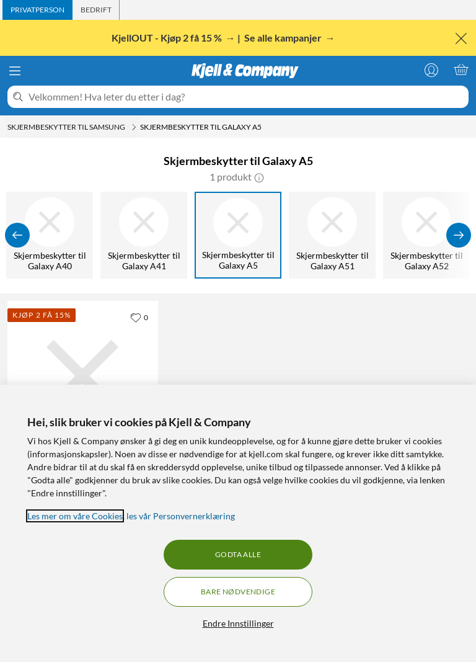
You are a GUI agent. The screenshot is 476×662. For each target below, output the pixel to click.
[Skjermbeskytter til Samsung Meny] (134, 127)
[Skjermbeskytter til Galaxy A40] (49, 235)
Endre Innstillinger (238, 623)
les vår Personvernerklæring (180, 516)
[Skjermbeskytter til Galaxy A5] (238, 235)
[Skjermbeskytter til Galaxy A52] (426, 235)
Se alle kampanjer (284, 37)
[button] (259, 176)
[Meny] (15, 71)
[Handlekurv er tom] (461, 69)
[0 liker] (139, 317)
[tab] (37, 10)
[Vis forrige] (17, 235)
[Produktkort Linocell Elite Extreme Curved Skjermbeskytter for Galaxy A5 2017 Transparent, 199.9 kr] (82, 376)
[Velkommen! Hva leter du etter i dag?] (246, 96)
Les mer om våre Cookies (75, 516)
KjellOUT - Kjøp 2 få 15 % (168, 37)
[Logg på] (431, 69)
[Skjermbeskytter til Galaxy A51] (332, 235)
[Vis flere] (458, 235)
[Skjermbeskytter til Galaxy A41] (144, 235)
